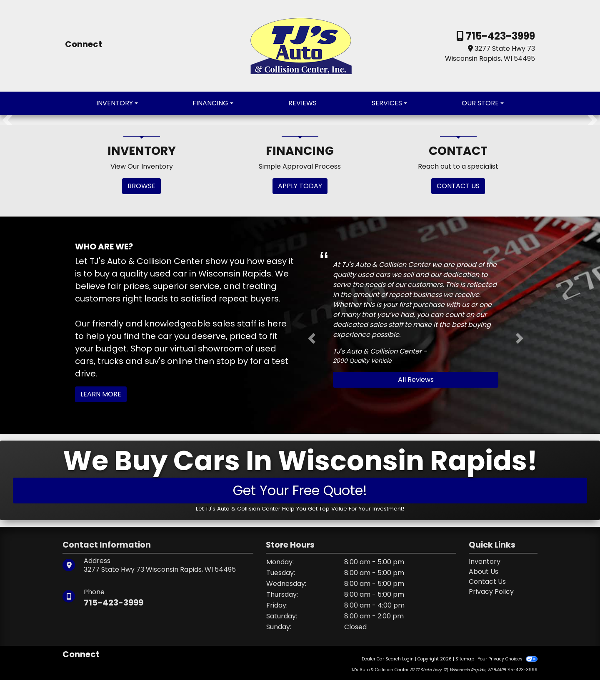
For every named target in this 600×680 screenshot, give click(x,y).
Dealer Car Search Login (388, 659)
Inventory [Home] (484, 561)
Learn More (100, 394)
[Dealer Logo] (300, 45)
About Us (483, 571)
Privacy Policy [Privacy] (491, 591)
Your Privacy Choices (508, 659)
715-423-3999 (499, 36)
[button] (7, 120)
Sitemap (464, 659)
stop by (232, 361)
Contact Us (487, 581)
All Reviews (416, 379)
